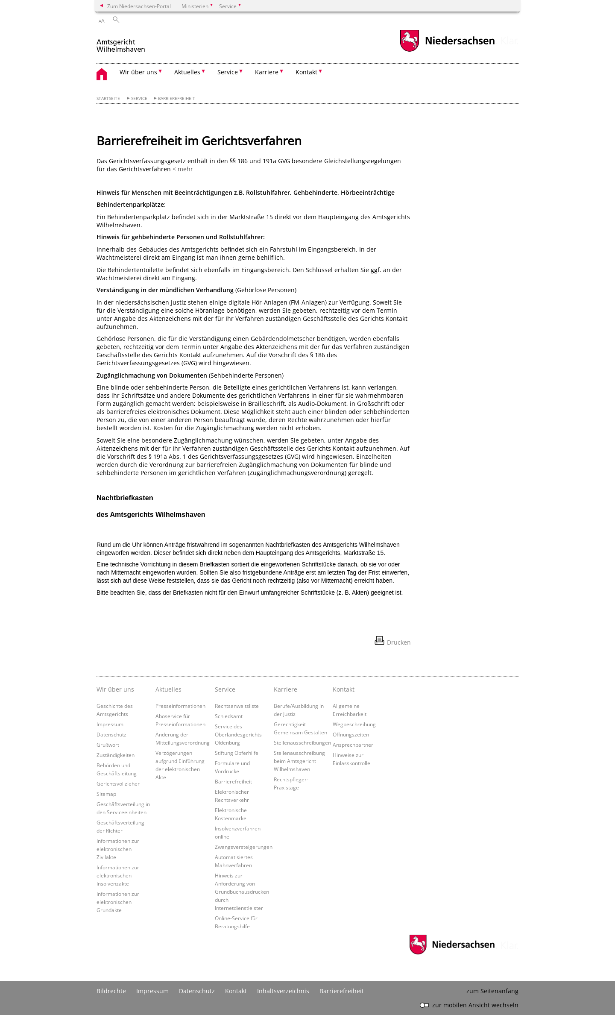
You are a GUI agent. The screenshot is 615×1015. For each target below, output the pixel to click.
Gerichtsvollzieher (118, 783)
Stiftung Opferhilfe (236, 752)
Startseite (108, 98)
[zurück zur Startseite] (121, 42)
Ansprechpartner (353, 744)
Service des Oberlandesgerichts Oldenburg (238, 734)
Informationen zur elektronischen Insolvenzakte (118, 875)
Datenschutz (111, 734)
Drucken (399, 642)
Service (139, 98)
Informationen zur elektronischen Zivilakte (118, 848)
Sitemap (106, 793)
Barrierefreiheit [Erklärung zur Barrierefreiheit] (341, 991)
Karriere (285, 689)
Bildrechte (111, 991)
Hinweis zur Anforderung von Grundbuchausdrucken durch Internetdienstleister (242, 891)
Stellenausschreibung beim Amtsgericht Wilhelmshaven (299, 760)
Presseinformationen (180, 705)
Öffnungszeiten (351, 734)
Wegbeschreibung (354, 724)
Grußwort (108, 744)
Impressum (110, 724)
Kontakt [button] (306, 72)
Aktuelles (168, 689)
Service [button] (227, 72)
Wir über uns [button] (138, 72)
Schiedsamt (229, 716)
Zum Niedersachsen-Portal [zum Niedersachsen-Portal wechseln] (139, 6)
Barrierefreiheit (176, 98)
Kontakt (343, 689)
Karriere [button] (266, 72)
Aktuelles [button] (187, 72)
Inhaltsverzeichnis (283, 991)
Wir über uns (115, 689)
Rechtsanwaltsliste (237, 705)
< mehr (183, 169)
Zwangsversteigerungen (243, 846)
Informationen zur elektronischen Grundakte (118, 901)
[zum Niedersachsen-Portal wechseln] (447, 51)
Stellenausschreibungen (302, 742)
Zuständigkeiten (116, 754)
